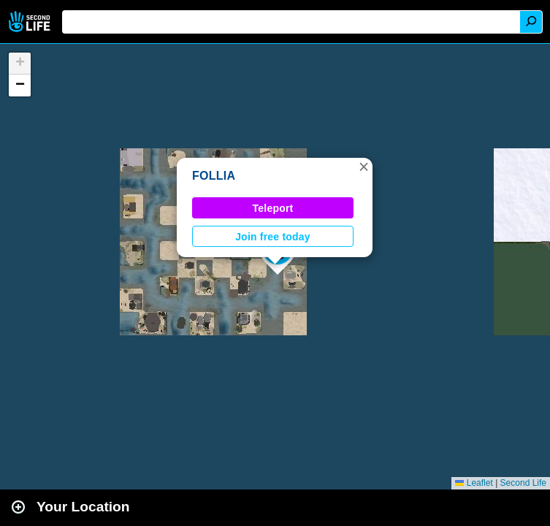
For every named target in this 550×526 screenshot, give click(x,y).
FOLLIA (213, 175)
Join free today (272, 237)
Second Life (31, 21)
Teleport (273, 208)
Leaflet (473, 483)
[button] (364, 166)
